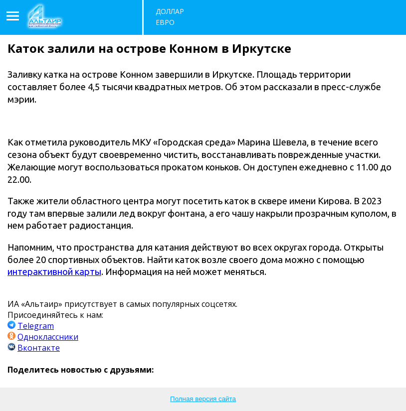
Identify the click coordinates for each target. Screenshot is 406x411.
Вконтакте (38, 347)
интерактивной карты (54, 271)
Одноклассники (47, 336)
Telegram (35, 325)
